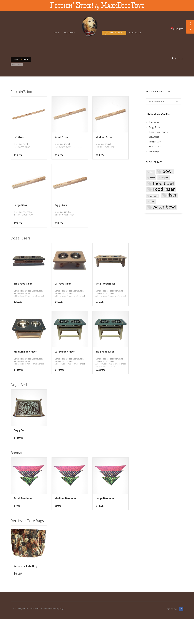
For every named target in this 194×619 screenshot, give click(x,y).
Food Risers (155, 146)
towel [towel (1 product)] (152, 201)
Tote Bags (154, 151)
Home (16, 59)
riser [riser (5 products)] (172, 195)
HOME (57, 33)
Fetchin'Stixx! (155, 141)
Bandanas (154, 122)
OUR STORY (69, 33)
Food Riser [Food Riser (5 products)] (164, 189)
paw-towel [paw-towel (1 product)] (154, 196)
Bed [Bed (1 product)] (151, 172)
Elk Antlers (154, 136)
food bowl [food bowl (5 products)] (163, 183)
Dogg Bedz (154, 127)
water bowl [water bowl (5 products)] (164, 207)
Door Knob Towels (158, 132)
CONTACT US (135, 33)
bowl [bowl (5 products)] (167, 171)
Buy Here (190, 26)
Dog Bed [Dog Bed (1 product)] (164, 178)
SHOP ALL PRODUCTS (114, 33)
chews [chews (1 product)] (152, 178)
